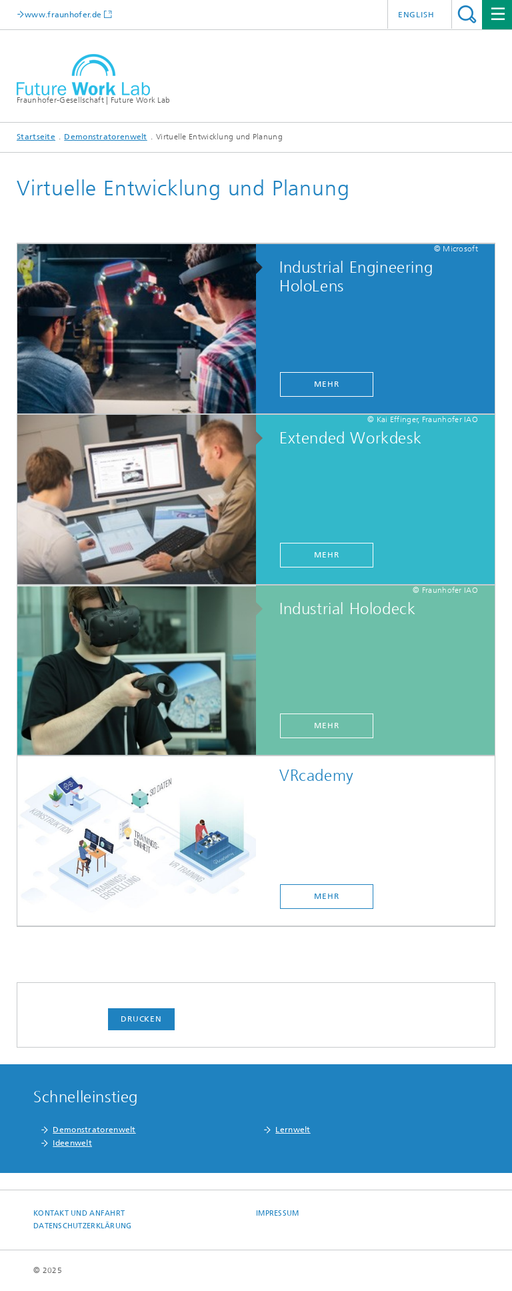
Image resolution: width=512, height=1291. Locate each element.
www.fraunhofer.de (63, 14)
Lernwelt (292, 1129)
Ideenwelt (72, 1143)
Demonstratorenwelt (105, 136)
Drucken (141, 1019)
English (416, 14)
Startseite (36, 136)
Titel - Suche (467, 14)
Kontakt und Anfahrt (79, 1213)
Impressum (277, 1213)
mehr (326, 384)
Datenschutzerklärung (82, 1226)
